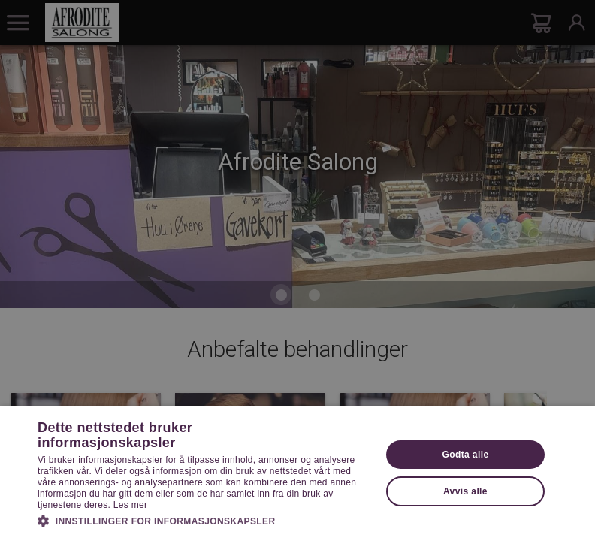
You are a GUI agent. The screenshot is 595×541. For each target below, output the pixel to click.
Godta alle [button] (465, 454)
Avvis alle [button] (465, 491)
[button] (204, 520)
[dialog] (297, 270)
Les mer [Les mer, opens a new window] (130, 505)
